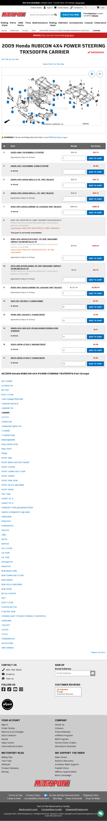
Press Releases (62, 731)
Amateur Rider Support (67, 764)
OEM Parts (14, 30)
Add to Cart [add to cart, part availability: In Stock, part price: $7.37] (95, 307)
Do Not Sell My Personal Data (64, 795)
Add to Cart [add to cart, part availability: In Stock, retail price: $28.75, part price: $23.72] (95, 185)
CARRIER (96, 30)
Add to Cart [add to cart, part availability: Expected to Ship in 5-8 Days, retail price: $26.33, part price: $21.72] (95, 158)
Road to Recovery (64, 760)
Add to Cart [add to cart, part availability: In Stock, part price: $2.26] (95, 350)
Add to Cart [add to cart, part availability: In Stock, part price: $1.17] (95, 336)
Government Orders (65, 742)
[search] (56, 15)
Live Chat (89, 7)
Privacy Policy (33, 795)
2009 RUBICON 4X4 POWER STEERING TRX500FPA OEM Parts (64, 30)
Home (4, 30)
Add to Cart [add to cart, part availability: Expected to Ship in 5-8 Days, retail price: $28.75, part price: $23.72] (95, 199)
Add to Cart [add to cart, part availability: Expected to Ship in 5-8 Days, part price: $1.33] (95, 320)
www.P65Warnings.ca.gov (55, 137)
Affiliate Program (64, 735)
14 (7, 102)
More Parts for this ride (53, 64)
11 (87, 105)
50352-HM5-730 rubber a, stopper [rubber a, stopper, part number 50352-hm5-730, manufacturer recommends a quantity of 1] (27, 152)
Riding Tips (6, 757)
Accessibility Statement (36, 798)
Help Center (7, 742)
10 (20, 92)
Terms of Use (15, 795)
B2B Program (62, 739)
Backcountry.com (28, 809)
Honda (25, 30)
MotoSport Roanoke (65, 746)
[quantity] (74, 158)
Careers (59, 728)
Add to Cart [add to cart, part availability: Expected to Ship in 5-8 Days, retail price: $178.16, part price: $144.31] (95, 258)
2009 (34, 30)
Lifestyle (5, 764)
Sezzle (4, 739)
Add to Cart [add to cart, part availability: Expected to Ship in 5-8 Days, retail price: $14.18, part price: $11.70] (95, 280)
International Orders (12, 746)
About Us (59, 724)
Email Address (63, 669)
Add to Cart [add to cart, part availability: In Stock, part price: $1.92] (95, 363)
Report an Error (98, 652)
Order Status (8, 728)
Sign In (4, 724)
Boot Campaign (63, 775)
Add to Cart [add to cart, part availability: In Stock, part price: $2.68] (95, 172)
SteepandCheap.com (77, 809)
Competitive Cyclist (51, 809)
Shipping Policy (91, 795)
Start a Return (8, 735)
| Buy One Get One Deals (53, 35)
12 (12, 112)
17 (53, 105)
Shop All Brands (74, 798)
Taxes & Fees (14, 798)
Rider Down (61, 757)
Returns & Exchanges (12, 731)
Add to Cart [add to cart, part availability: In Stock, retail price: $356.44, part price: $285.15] (95, 212)
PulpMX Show (62, 768)
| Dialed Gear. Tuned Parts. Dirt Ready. (54, 2)
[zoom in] (92, 74)
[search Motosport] (43, 14)
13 (42, 123)
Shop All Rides (93, 798)
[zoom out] (100, 74)
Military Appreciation (66, 771)
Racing (4, 771)
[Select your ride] (70, 14)
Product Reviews (10, 768)
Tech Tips (6, 760)
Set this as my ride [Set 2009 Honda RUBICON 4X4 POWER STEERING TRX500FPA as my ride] (10, 59)
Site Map (57, 798)
